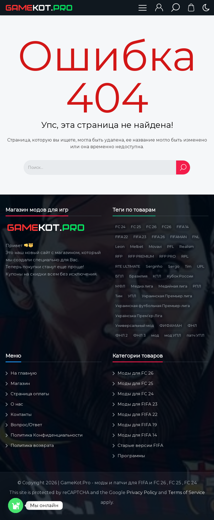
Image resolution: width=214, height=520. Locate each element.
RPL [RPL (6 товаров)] (184, 256)
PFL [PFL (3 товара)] (170, 246)
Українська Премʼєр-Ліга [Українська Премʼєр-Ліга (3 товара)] (138, 315)
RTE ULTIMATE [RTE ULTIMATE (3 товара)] (127, 266)
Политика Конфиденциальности (46, 435)
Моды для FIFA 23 (137, 404)
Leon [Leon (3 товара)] (120, 246)
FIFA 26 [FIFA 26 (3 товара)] (158, 236)
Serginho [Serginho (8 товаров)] (154, 266)
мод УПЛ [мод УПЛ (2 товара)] (172, 335)
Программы (131, 455)
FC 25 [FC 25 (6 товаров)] (136, 226)
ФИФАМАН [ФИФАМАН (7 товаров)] (170, 325)
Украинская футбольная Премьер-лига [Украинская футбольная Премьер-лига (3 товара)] (152, 305)
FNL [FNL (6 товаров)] (195, 236)
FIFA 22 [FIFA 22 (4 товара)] (121, 236)
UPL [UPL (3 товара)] (200, 266)
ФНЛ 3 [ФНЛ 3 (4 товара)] (139, 335)
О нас (17, 404)
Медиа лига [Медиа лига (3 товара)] (142, 286)
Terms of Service (186, 492)
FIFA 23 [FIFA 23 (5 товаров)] (139, 236)
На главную (24, 373)
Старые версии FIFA (140, 445)
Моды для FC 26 (135, 373)
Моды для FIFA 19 (137, 424)
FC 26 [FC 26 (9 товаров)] (151, 226)
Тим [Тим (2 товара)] (118, 296)
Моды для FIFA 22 (137, 414)
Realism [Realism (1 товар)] (186, 246)
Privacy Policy (142, 492)
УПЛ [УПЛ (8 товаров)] (132, 296)
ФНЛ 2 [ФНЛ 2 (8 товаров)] (121, 335)
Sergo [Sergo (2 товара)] (173, 266)
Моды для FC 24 (136, 393)
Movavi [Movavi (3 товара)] (155, 246)
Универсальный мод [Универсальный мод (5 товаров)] (134, 325)
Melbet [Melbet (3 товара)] (136, 246)
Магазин (20, 383)
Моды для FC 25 (135, 383)
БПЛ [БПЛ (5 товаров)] (119, 276)
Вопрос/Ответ (26, 424)
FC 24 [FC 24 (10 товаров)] (120, 226)
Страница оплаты (30, 393)
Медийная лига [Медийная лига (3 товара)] (173, 286)
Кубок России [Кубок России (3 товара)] (180, 276)
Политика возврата (32, 445)
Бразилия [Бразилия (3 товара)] (138, 276)
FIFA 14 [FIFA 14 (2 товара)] (183, 226)
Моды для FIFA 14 (137, 435)
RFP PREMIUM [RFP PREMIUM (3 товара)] (141, 256)
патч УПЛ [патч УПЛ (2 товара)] (196, 335)
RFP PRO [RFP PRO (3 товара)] (167, 256)
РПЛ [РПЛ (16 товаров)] (197, 286)
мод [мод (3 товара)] (155, 335)
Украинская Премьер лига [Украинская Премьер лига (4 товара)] (167, 296)
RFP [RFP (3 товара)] (119, 256)
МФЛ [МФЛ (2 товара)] (120, 286)
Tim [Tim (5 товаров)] (188, 266)
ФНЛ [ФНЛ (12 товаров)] (192, 325)
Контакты (21, 414)
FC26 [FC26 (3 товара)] (166, 226)
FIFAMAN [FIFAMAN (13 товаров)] (178, 236)
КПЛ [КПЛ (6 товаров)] (157, 276)
